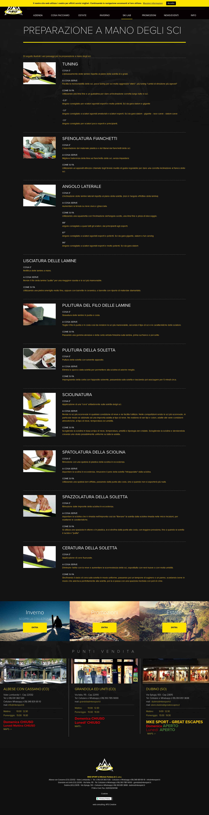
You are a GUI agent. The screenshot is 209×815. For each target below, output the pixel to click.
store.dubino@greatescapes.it (165, 702)
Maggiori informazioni (153, 3)
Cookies (104, 791)
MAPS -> (7, 727)
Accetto (171, 3)
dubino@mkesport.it (161, 699)
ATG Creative (111, 802)
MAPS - (78, 724)
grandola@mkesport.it (90, 699)
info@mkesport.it (16, 702)
